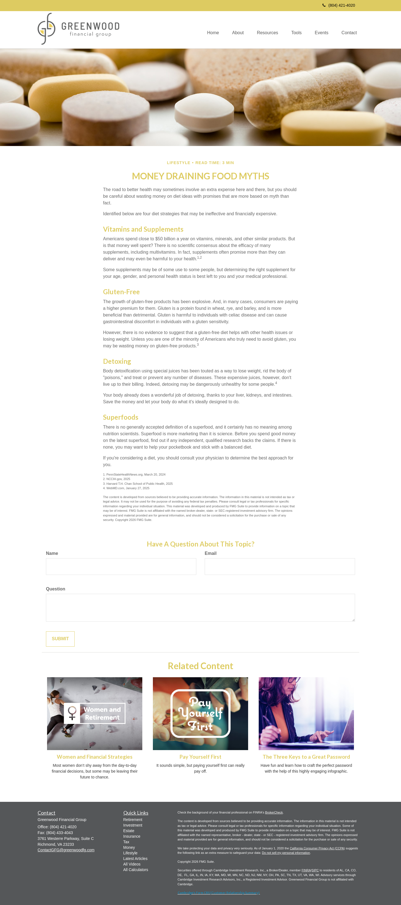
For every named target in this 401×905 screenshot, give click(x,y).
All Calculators (135, 869)
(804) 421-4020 (338, 5)
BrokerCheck (274, 812)
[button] (234, 29)
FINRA (306, 870)
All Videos (132, 864)
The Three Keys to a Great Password (306, 757)
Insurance (131, 836)
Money (129, 847)
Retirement (132, 819)
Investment (132, 825)
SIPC (315, 870)
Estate (129, 831)
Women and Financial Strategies (95, 757)
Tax (126, 842)
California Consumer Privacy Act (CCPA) (317, 848)
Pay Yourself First (200, 757)
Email (211, 553)
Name (52, 553)
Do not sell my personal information (286, 852)
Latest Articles (135, 858)
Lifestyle (130, 853)
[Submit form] (60, 639)
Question (55, 589)
